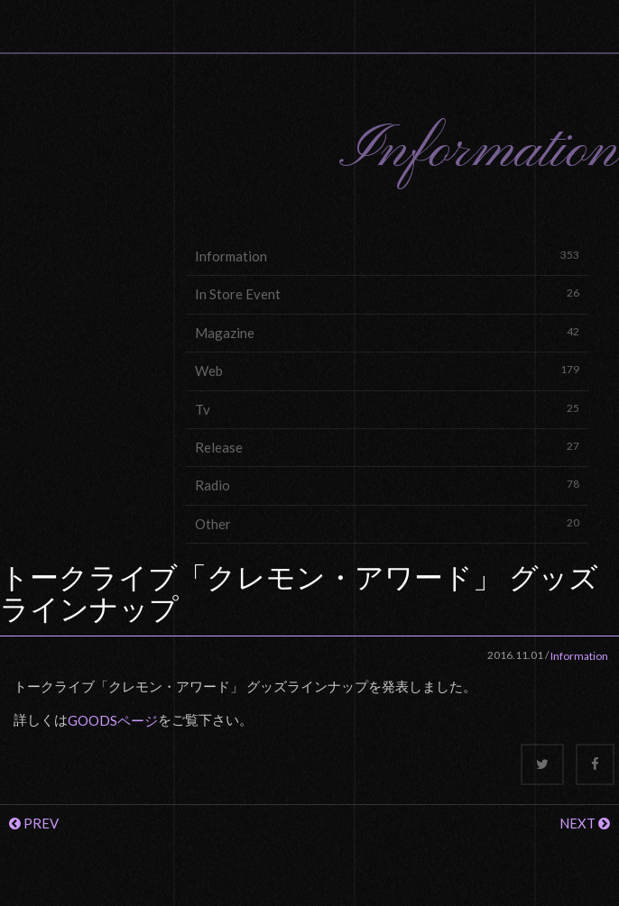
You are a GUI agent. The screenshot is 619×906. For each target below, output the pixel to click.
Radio (387, 484)
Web (387, 370)
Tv (387, 408)
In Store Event (387, 293)
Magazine (387, 332)
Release (387, 446)
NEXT (584, 823)
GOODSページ (113, 720)
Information (387, 255)
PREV (34, 823)
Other (387, 523)
